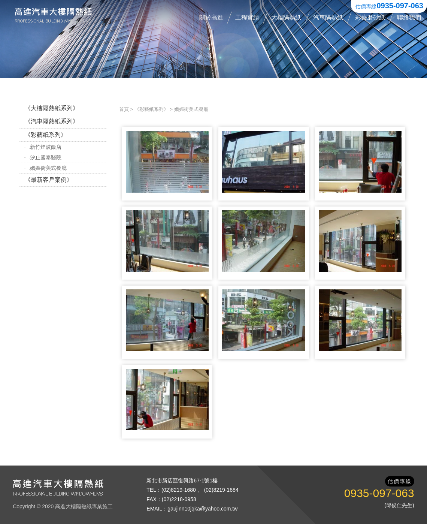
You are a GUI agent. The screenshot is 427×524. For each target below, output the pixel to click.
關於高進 (211, 17)
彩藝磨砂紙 (370, 17)
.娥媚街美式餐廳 (47, 168)
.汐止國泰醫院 (44, 157)
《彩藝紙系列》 (46, 135)
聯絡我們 (409, 17)
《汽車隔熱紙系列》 (52, 121)
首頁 (124, 109)
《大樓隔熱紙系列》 (52, 108)
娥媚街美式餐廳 (191, 109)
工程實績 (247, 17)
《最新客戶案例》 (49, 180)
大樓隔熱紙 (286, 17)
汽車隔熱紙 (328, 17)
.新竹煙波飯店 (44, 147)
